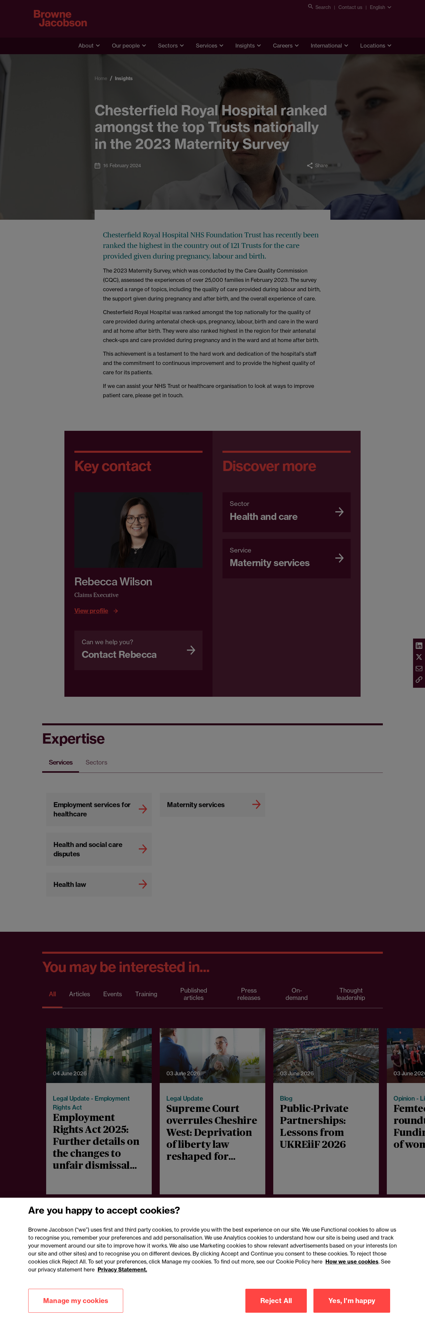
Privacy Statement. (122, 1279)
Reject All (276, 1310)
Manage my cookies (75, 1310)
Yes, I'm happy (351, 1310)
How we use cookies (352, 1271)
